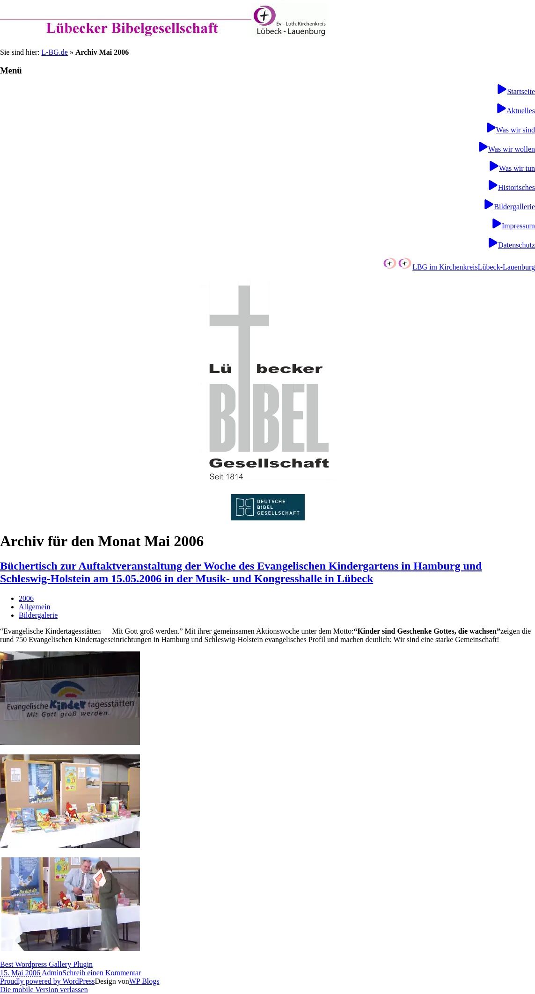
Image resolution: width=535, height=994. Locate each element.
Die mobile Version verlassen (44, 990)
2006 (26, 598)
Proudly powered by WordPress (47, 981)
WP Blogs (144, 981)
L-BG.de (54, 52)
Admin (52, 973)
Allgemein (35, 607)
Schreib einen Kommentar (101, 973)
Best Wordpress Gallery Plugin (46, 964)
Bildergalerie (38, 615)
